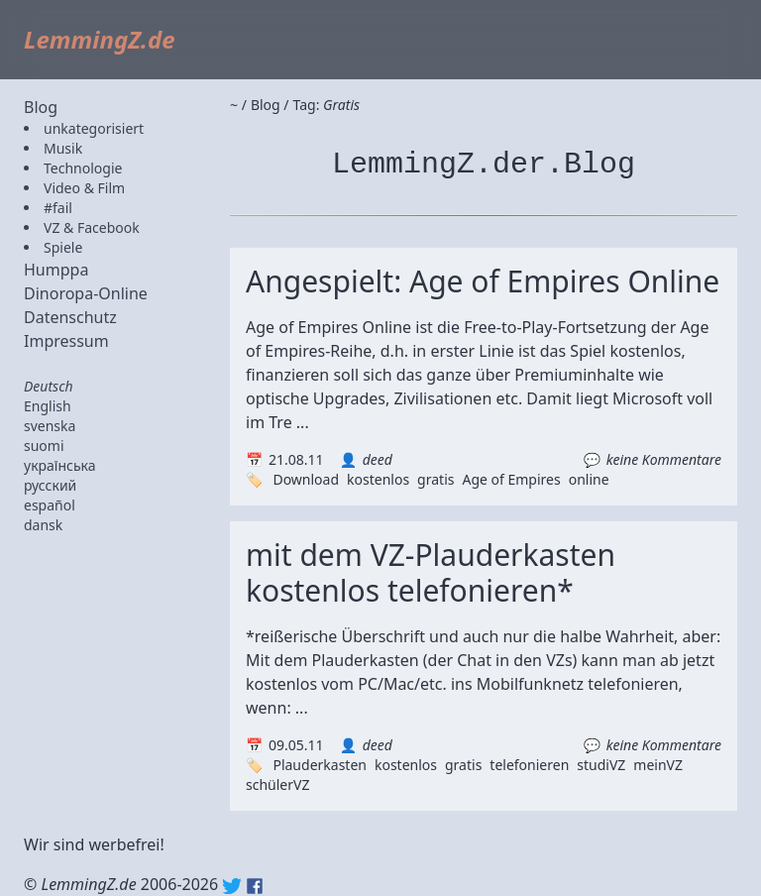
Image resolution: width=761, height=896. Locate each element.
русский (50, 485)
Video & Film (84, 187)
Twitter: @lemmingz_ (232, 886)
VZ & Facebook (92, 227)
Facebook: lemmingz (255, 886)
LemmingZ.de (99, 39)
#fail (58, 207)
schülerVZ (277, 784)
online (589, 479)
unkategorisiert (94, 128)
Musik (63, 148)
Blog (40, 107)
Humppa (56, 269)
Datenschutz (70, 317)
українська (60, 465)
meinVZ (658, 764)
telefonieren (529, 764)
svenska (49, 425)
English (47, 405)
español (49, 505)
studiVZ (601, 764)
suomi (44, 445)
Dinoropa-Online (86, 293)
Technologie (83, 168)
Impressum (66, 341)
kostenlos (378, 479)
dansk (43, 524)
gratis (435, 479)
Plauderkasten (319, 764)
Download (305, 479)
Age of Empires (511, 479)
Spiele (63, 247)
